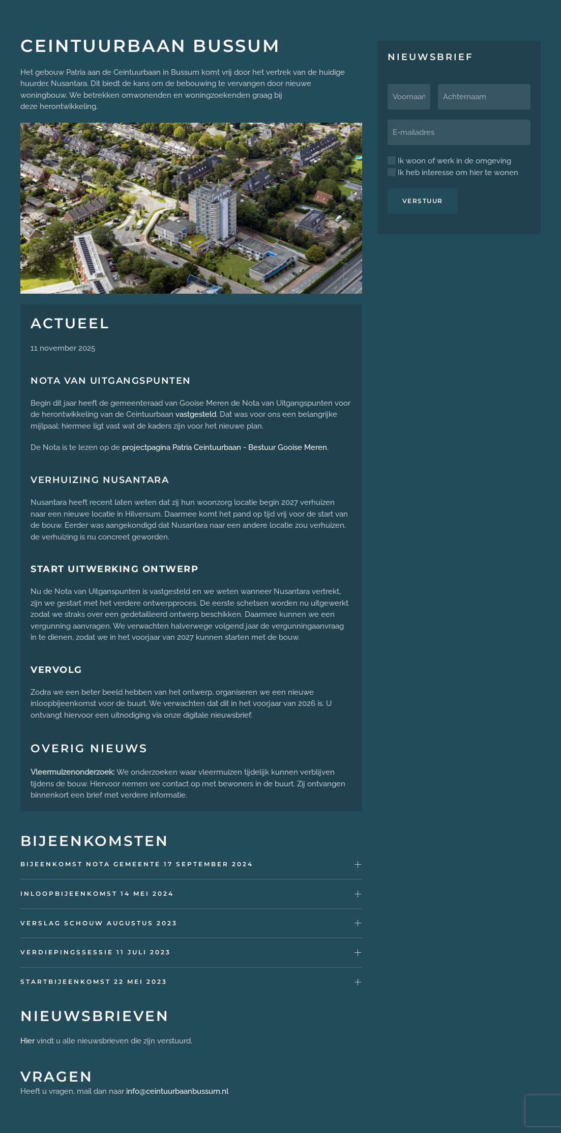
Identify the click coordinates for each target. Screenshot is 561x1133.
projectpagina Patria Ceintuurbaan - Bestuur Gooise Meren (224, 447)
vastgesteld (195, 414)
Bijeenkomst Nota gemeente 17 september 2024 (136, 864)
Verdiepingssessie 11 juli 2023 (95, 952)
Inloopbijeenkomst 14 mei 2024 (97, 893)
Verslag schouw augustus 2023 (99, 923)
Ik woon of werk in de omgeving (449, 160)
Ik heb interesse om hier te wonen (453, 172)
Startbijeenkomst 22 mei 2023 (93, 981)
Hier (27, 1040)
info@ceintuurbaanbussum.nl (177, 1091)
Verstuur (422, 201)
